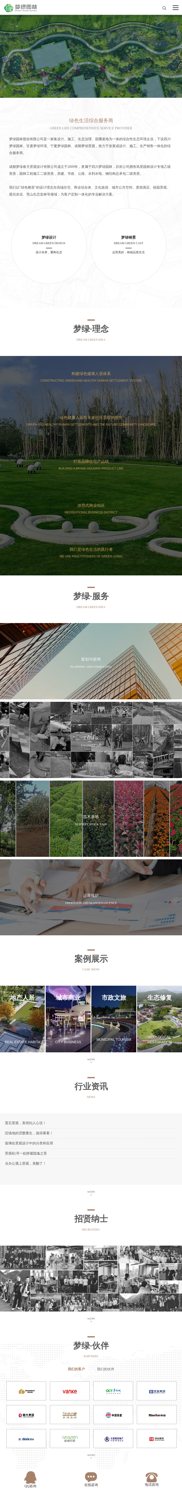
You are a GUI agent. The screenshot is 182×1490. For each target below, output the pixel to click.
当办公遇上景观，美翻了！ (25, 1163)
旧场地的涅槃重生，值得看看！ (29, 1133)
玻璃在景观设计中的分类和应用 (29, 1143)
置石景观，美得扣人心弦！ (25, 1123)
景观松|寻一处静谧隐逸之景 (26, 1153)
